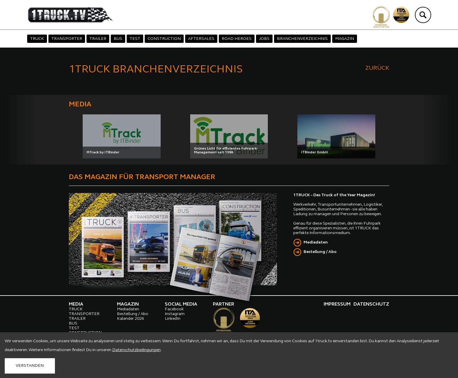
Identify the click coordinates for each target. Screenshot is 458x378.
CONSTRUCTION (164, 39)
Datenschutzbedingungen (136, 350)
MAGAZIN (344, 39)
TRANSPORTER (66, 39)
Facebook (174, 309)
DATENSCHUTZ (371, 304)
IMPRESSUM (337, 304)
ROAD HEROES (237, 39)
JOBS (264, 39)
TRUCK (37, 39)
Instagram (175, 314)
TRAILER (97, 39)
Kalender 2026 (130, 319)
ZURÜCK (377, 68)
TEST (135, 39)
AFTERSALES (201, 39)
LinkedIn (172, 319)
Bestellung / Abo (320, 252)
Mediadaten (316, 242)
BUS (118, 39)
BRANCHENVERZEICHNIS (302, 39)
